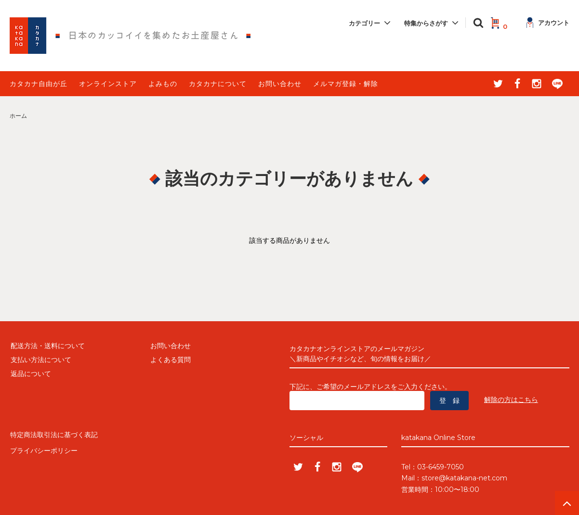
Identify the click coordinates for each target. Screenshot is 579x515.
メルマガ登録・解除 (345, 83)
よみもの (162, 83)
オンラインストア (108, 83)
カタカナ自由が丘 (38, 83)
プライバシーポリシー (43, 448)
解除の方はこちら (511, 399)
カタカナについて (218, 83)
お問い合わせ (280, 83)
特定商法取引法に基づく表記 (53, 434)
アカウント (547, 22)
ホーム (18, 115)
